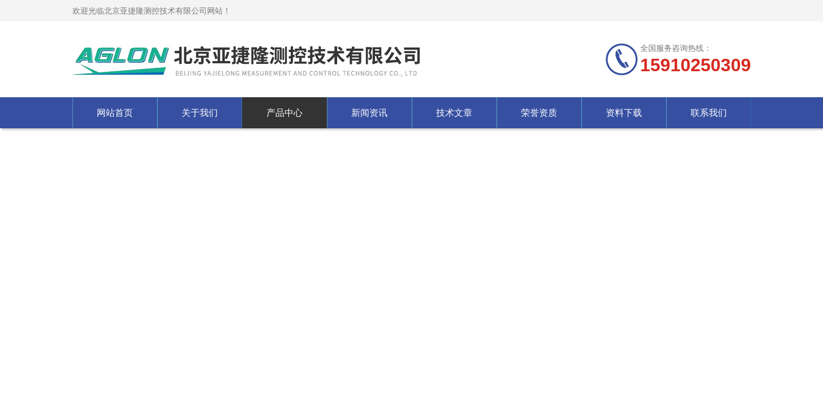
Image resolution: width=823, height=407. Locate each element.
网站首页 (115, 113)
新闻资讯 (369, 113)
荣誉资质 (539, 113)
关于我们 (200, 113)
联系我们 (709, 113)
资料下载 (624, 113)
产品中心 (284, 113)
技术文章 (454, 113)
